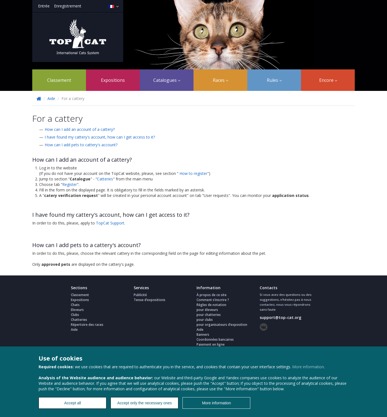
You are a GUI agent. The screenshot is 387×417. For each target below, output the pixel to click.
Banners (203, 334)
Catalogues (166, 80)
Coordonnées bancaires (215, 339)
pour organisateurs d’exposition (222, 324)
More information (308, 366)
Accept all (72, 403)
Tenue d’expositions (149, 299)
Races (220, 80)
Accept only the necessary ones (144, 403)
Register (69, 184)
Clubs (75, 314)
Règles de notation (211, 304)
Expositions (113, 80)
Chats (75, 304)
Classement (59, 80)
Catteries (105, 179)
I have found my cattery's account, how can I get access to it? (100, 137)
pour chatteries (209, 314)
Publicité (140, 295)
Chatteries (79, 319)
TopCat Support (110, 223)
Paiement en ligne (211, 344)
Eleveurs (77, 309)
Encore (328, 80)
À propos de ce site (212, 295)
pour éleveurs (207, 309)
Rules (274, 80)
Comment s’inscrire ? (213, 299)
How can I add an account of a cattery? (80, 129)
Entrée (44, 6)
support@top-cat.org (280, 317)
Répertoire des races (87, 324)
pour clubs (205, 319)
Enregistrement (67, 6)
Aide (51, 98)
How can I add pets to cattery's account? (81, 144)
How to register (193, 173)
